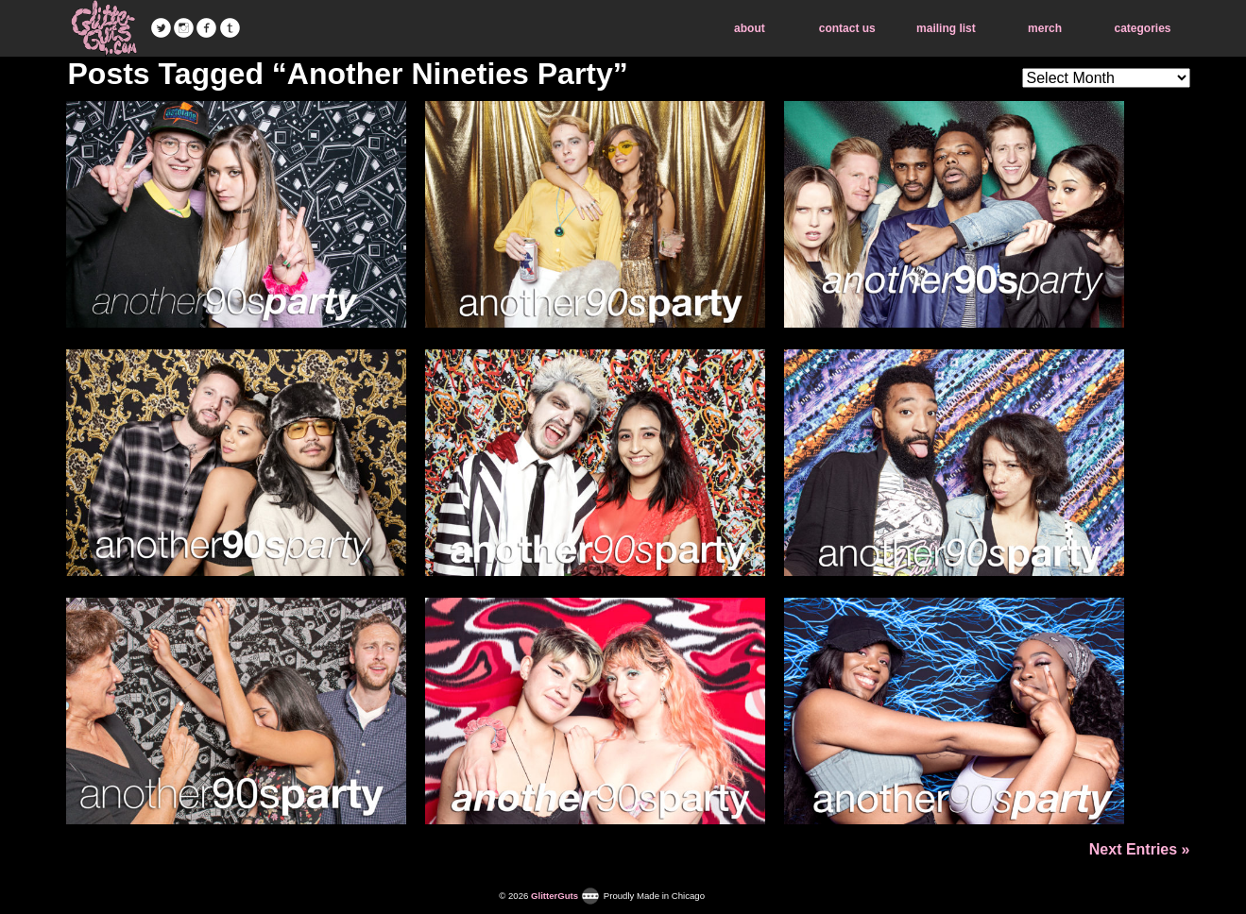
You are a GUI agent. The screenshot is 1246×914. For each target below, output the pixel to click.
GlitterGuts (104, 28)
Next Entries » (1139, 849)
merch (1045, 28)
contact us (847, 28)
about (749, 28)
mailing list (946, 28)
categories (1142, 28)
